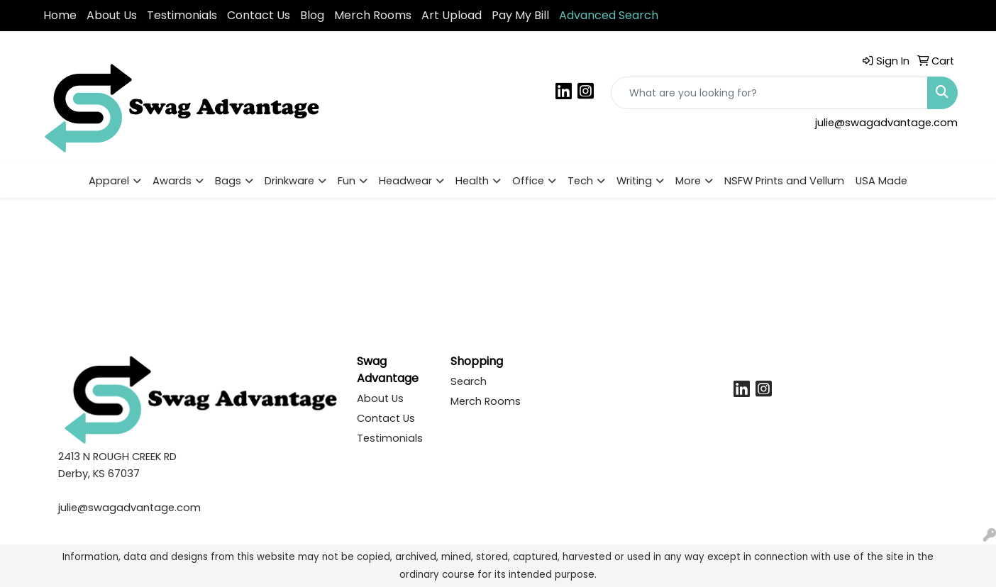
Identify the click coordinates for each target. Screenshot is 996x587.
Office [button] (528, 181)
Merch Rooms (372, 15)
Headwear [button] (405, 181)
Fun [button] (346, 181)
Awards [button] (172, 181)
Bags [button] (228, 181)
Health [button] (472, 181)
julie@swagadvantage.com (886, 123)
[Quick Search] (769, 93)
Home (60, 15)
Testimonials (182, 15)
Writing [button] (634, 181)
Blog (312, 15)
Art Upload (451, 15)
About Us (112, 15)
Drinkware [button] (289, 181)
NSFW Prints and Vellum (784, 181)
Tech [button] (580, 181)
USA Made (881, 181)
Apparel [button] (109, 181)
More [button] (688, 181)
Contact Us (258, 15)
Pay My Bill (520, 15)
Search (468, 381)
